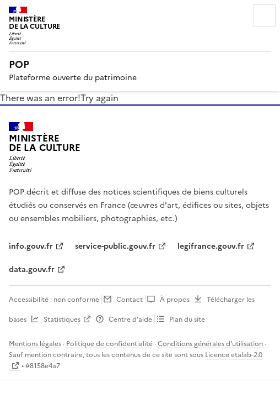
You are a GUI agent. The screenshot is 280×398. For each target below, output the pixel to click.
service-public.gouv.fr (115, 246)
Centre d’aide (130, 319)
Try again (99, 97)
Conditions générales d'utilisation (210, 344)
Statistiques (62, 319)
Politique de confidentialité (109, 344)
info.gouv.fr (31, 246)
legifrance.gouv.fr (210, 246)
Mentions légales (35, 344)
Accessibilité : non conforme (54, 300)
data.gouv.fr (32, 269)
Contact (129, 300)
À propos (175, 300)
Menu (265, 15)
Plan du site (187, 319)
